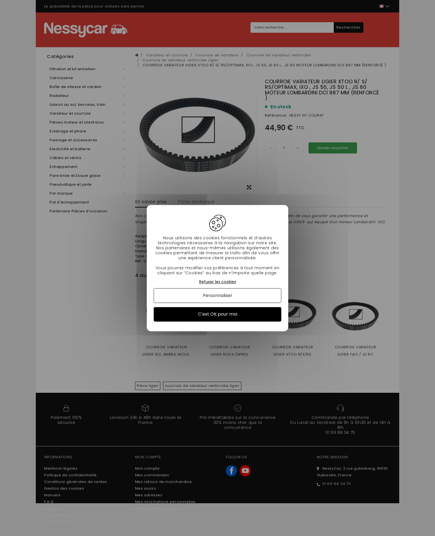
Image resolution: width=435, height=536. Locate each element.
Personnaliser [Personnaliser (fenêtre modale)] (217, 296)
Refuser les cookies (217, 282)
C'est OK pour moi (217, 314)
